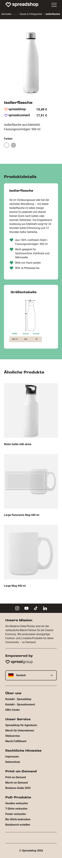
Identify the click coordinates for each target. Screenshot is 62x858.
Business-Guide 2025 (18, 788)
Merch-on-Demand (16, 782)
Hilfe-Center (12, 709)
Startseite (6, 14)
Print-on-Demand (15, 777)
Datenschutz (12, 762)
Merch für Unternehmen (19, 730)
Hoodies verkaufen (16, 803)
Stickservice (12, 735)
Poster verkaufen (15, 814)
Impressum (12, 756)
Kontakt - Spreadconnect (20, 704)
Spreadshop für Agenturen (21, 725)
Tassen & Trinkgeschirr (30, 14)
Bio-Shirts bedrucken (17, 819)
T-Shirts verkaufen (16, 808)
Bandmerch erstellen (17, 824)
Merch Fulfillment (15, 741)
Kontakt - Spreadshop (18, 699)
